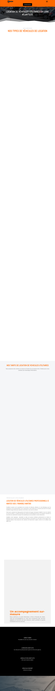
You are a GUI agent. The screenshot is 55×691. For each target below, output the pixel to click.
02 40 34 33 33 (27, 4)
